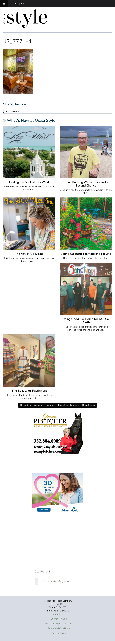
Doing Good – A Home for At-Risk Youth (85, 320)
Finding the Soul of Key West (29, 182)
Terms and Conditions (59, 628)
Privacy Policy (59, 633)
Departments (88, 405)
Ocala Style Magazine (56, 581)
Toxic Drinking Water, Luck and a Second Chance (86, 184)
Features (50, 405)
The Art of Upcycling (29, 254)
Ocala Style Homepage (31, 405)
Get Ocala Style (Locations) (59, 623)
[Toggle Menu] (4, 3)
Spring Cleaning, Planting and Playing (86, 254)
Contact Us (57, 614)
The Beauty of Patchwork (29, 391)
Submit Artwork (59, 618)
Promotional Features (68, 405)
